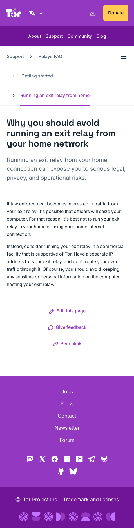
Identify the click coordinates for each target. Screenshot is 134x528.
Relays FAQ (50, 56)
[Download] (91, 13)
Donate (116, 12)
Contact (67, 416)
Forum (67, 440)
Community (79, 36)
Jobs (67, 391)
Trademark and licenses (91, 499)
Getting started (37, 76)
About (34, 36)
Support (54, 36)
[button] (67, 311)
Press (67, 404)
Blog (101, 36)
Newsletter (67, 428)
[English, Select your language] (36, 13)
